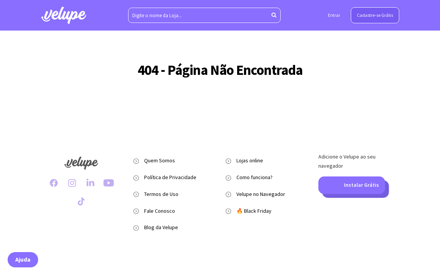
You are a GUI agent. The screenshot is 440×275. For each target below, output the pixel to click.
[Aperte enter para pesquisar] (274, 15)
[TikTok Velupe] (81, 201)
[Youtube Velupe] (109, 183)
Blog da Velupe (161, 227)
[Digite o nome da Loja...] (204, 15)
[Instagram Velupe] (72, 183)
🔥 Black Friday (253, 210)
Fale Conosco (159, 210)
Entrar (334, 15)
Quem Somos (159, 160)
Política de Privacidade (170, 177)
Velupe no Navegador (260, 194)
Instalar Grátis (351, 185)
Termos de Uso (161, 194)
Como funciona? (254, 177)
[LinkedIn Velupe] (90, 183)
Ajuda (23, 259)
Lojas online (249, 160)
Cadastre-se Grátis (375, 15)
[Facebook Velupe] (54, 183)
